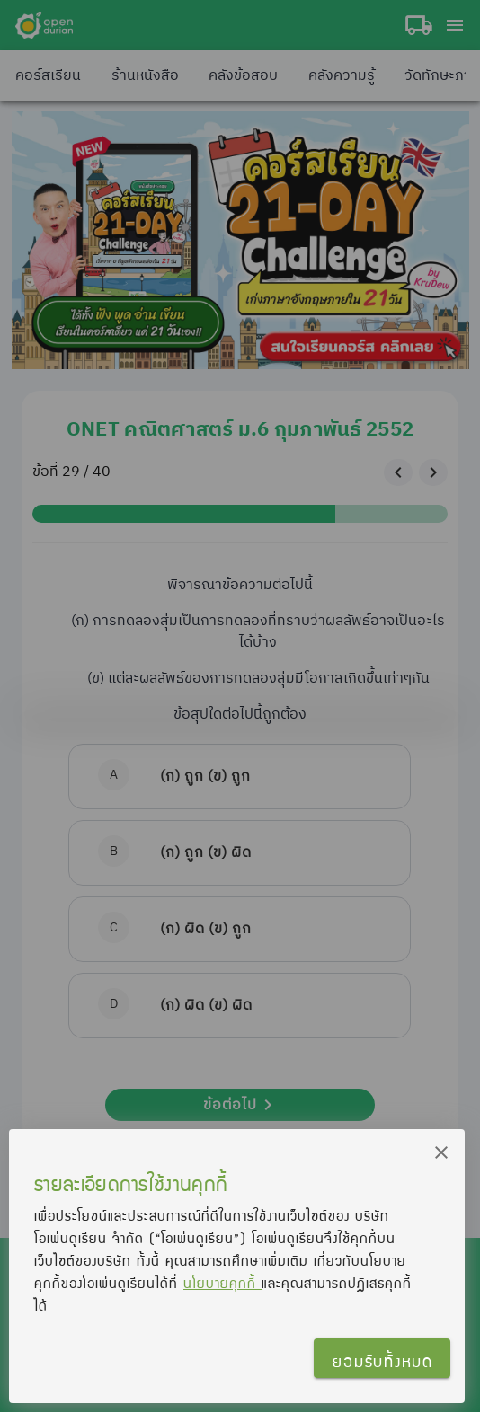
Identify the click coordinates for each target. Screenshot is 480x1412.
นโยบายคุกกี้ (222, 1282)
